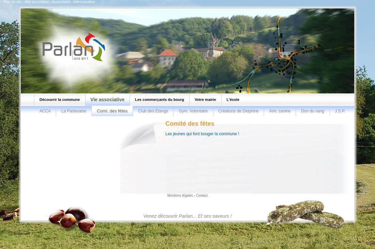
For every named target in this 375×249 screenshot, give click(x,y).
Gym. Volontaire (193, 111)
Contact (202, 195)
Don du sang (312, 111)
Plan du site (12, 2)
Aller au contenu (36, 2)
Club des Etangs (153, 111)
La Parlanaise (73, 111)
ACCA (45, 111)
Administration (84, 2)
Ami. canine (280, 111)
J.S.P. (340, 111)
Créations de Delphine (238, 111)
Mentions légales (180, 195)
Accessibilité (61, 2)
